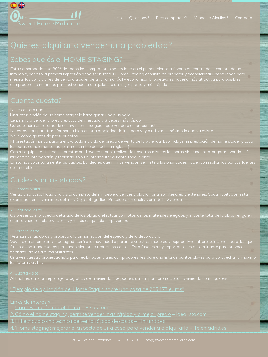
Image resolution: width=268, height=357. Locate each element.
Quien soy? (139, 17)
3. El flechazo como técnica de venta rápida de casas (71, 321)
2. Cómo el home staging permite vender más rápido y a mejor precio (90, 314)
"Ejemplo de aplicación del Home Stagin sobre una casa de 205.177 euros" (97, 289)
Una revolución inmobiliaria (47, 307)
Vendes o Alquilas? (211, 17)
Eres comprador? (171, 17)
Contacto (243, 17)
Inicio (117, 17)
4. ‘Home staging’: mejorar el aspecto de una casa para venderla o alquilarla (100, 328)
